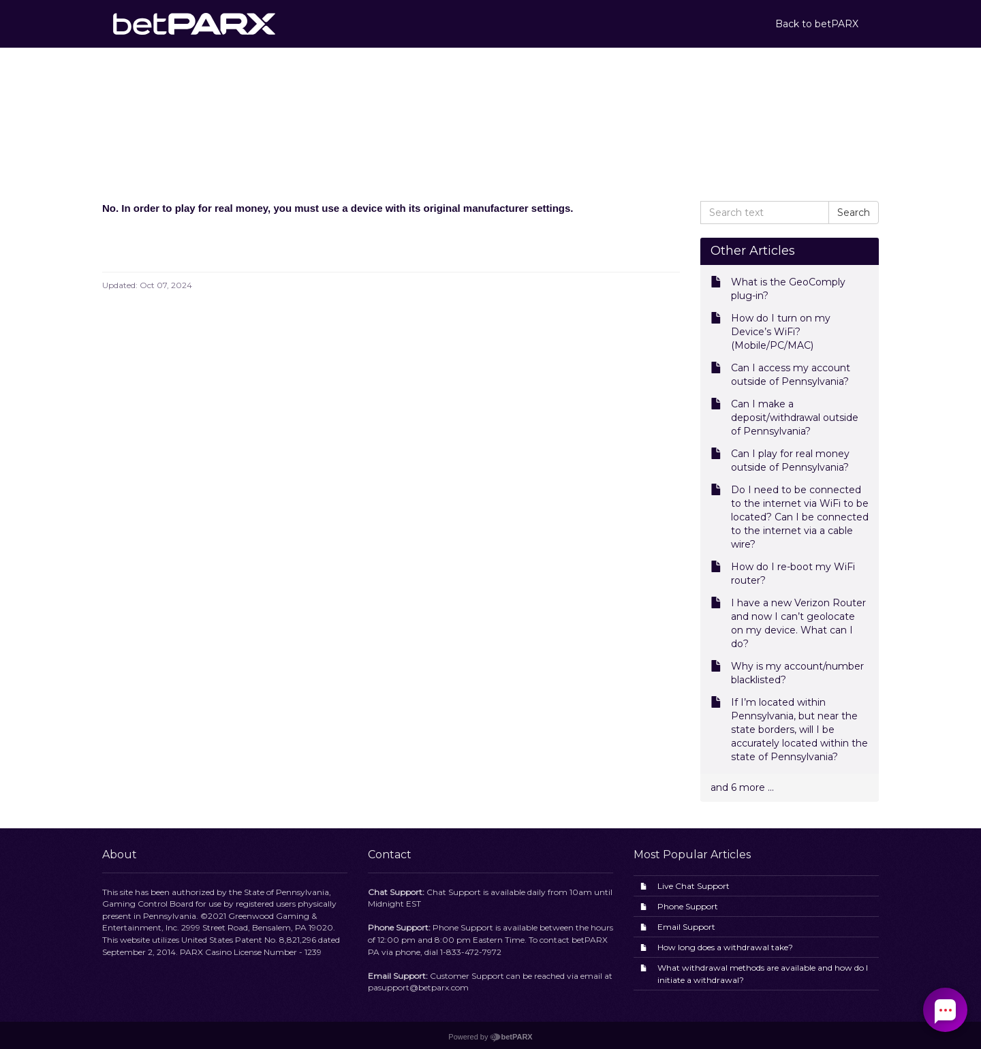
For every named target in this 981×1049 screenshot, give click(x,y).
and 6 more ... (742, 787)
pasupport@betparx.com (418, 987)
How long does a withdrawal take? (725, 947)
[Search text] (765, 212)
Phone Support (687, 906)
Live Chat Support (693, 886)
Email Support (686, 927)
